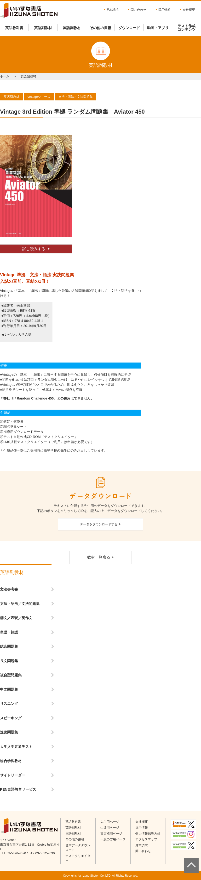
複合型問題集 (11, 675)
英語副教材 (43, 28)
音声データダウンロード (77, 847)
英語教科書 (14, 28)
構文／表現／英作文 (16, 618)
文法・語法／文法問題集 (20, 604)
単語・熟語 (9, 632)
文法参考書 (9, 589)
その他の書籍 (100, 28)
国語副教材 (72, 28)
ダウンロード (129, 28)
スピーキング (11, 718)
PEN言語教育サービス (18, 789)
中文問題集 (9, 689)
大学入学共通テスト (16, 747)
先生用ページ (109, 822)
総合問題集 (9, 646)
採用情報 (164, 10)
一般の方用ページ (112, 839)
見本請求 (112, 10)
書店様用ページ (111, 833)
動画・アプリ (158, 28)
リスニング (9, 704)
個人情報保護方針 (147, 833)
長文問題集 (9, 661)
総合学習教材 (11, 761)
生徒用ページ (109, 827)
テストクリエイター (77, 858)
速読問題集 (9, 732)
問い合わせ (138, 10)
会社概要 (189, 10)
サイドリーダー (12, 775)
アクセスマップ (146, 839)
